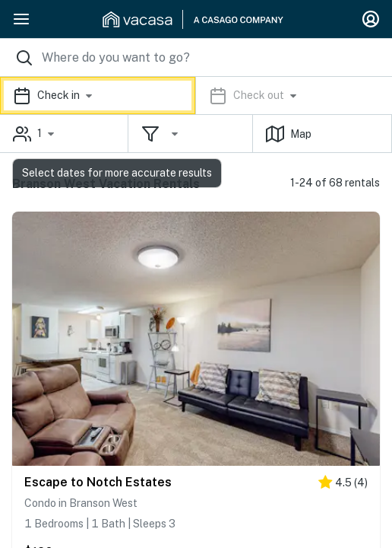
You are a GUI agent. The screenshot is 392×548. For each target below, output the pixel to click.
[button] (196, 95)
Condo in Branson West (81, 503)
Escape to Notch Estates (98, 482)
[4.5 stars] (343, 485)
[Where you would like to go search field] (196, 57)
